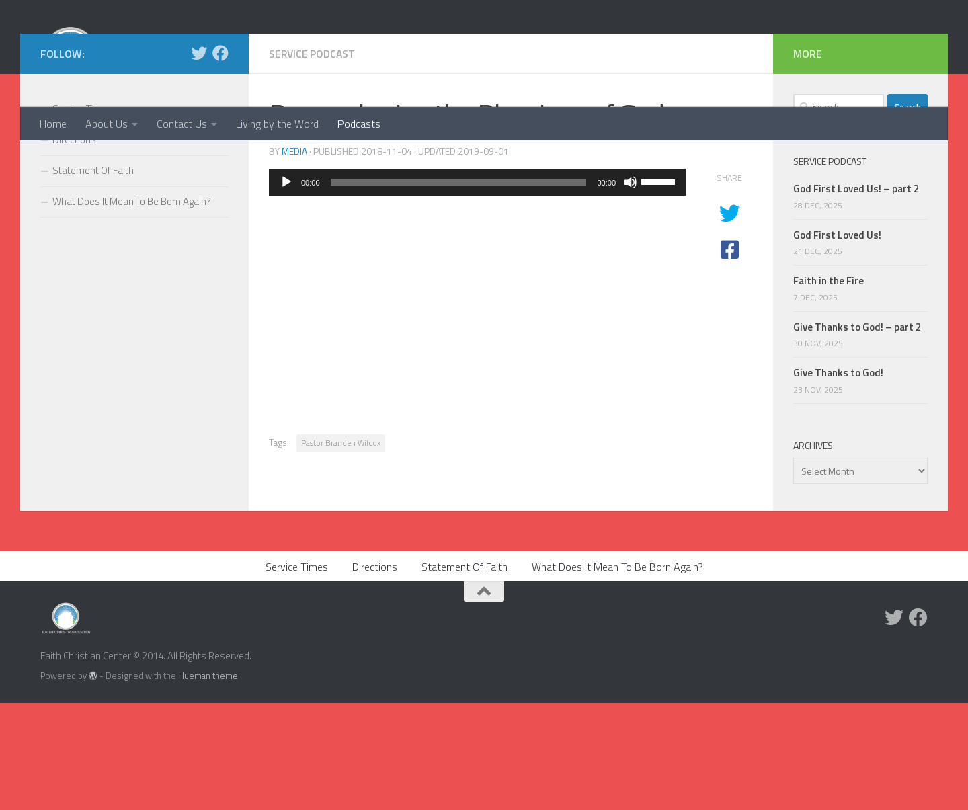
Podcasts (358, 124)
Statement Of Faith (93, 277)
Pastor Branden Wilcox (340, 549)
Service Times (82, 215)
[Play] (286, 289)
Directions (74, 246)
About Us (106, 124)
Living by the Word (277, 124)
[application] (477, 289)
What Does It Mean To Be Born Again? (131, 308)
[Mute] (630, 289)
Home (53, 124)
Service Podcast (313, 161)
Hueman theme (208, 782)
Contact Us (182, 124)
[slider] (459, 289)
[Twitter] (199, 160)
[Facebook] (220, 160)
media (294, 258)
